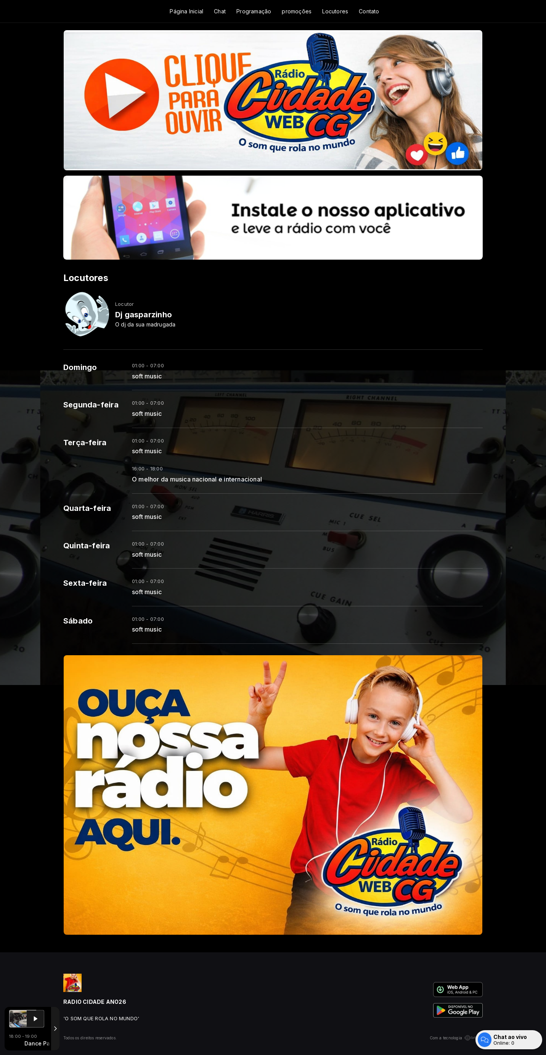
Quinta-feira (86, 545)
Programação (253, 11)
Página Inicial (186, 11)
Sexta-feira (85, 583)
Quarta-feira (87, 508)
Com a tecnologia (456, 1037)
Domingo (80, 367)
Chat (220, 11)
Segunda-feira (91, 404)
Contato (369, 11)
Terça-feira (84, 442)
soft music (147, 376)
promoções (297, 11)
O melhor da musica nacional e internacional (197, 479)
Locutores (335, 11)
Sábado (78, 620)
